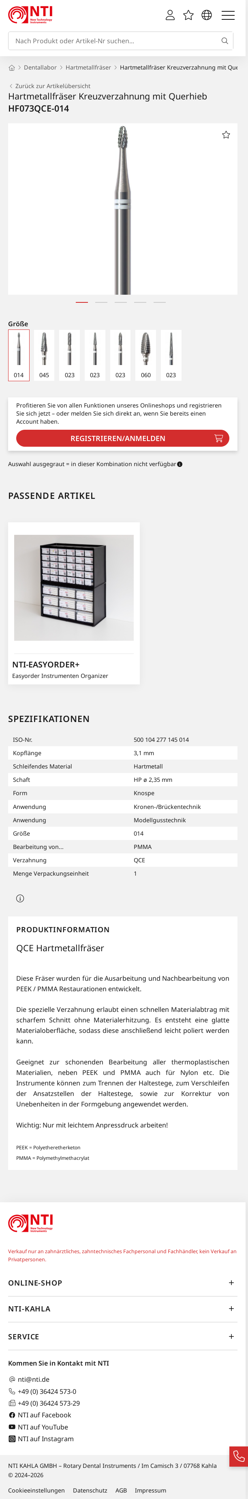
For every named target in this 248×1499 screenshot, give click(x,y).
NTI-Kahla (122, 1309)
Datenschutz (90, 1490)
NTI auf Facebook (39, 1415)
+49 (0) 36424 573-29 (44, 1403)
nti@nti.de (28, 1379)
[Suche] (226, 41)
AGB (121, 1490)
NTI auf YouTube (38, 1427)
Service (122, 1336)
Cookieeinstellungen (36, 1490)
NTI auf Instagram (41, 1439)
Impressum (150, 1490)
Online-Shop (122, 1283)
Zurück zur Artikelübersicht (49, 86)
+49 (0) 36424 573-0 (42, 1391)
